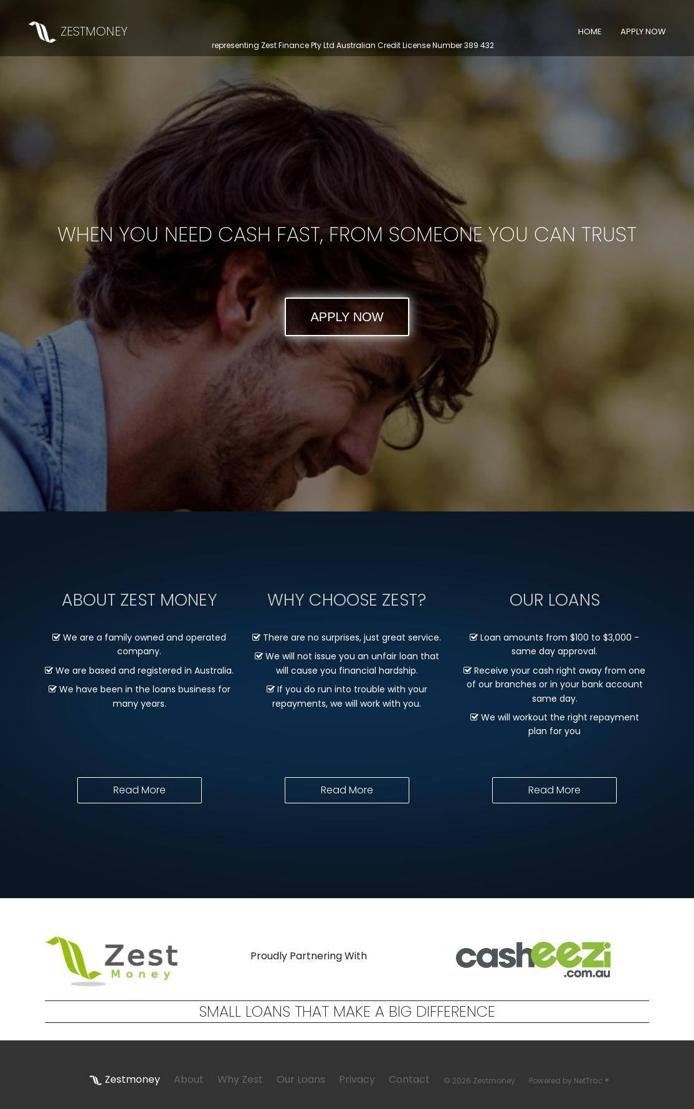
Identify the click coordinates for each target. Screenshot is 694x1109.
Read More (139, 790)
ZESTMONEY (78, 31)
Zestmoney (124, 1079)
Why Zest (240, 1079)
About (189, 1079)
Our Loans (301, 1079)
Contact (409, 1079)
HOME (590, 31)
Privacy (357, 1079)
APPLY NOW (643, 31)
